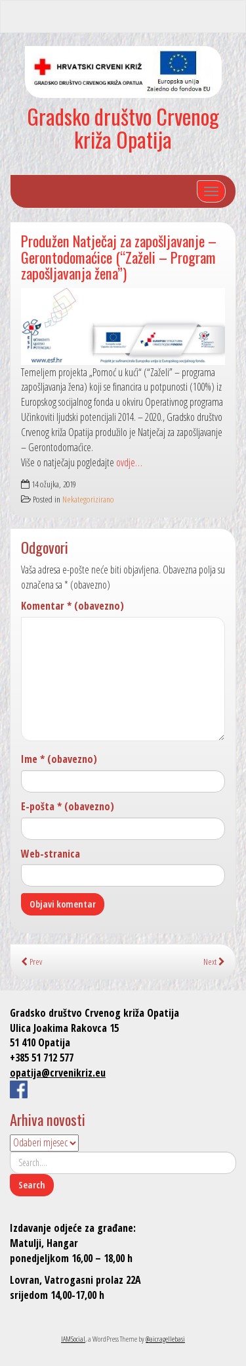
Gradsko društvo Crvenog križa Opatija (123, 128)
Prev (31, 961)
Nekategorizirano (88, 499)
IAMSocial (73, 1339)
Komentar (72, 605)
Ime (59, 759)
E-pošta (67, 806)
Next (214, 961)
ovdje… (129, 462)
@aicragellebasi (165, 1339)
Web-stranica (50, 853)
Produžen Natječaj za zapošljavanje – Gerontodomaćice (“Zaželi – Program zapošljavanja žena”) (118, 256)
